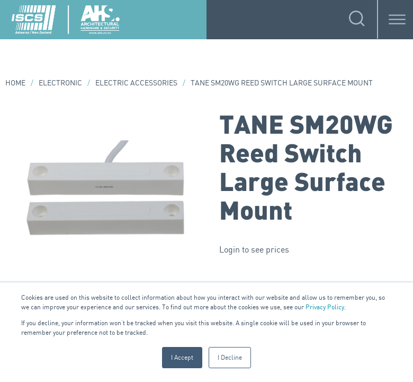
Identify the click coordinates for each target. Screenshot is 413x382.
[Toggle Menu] (397, 19)
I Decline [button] (230, 357)
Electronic (60, 82)
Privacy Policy (325, 307)
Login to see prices (254, 249)
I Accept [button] (182, 357)
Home (15, 82)
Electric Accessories (136, 82)
